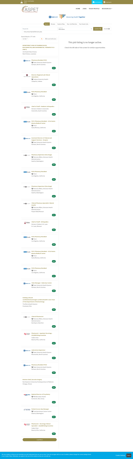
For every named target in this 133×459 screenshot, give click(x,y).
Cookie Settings (120, 455)
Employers (107, 2)
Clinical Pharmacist (37, 316)
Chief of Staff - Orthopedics (39, 222)
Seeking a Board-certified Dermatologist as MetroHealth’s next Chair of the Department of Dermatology (39, 300)
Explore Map (61, 24)
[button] (106, 29)
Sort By (24, 39)
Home (78, 9)
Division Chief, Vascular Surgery (32, 379)
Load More (40, 440)
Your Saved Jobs (83, 24)
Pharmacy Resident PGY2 (39, 365)
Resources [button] (106, 9)
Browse (53, 24)
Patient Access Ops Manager (40, 409)
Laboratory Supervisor (38, 350)
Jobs (84, 9)
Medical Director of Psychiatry (40, 394)
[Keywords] (40, 29)
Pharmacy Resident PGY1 (39, 60)
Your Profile (94, 9)
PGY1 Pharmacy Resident (39, 91)
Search (47, 24)
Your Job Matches (72, 24)
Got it (128, 455)
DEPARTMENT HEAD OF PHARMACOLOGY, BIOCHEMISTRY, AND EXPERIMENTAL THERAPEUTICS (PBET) (38, 47)
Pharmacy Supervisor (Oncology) (41, 155)
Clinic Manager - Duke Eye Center (41, 283)
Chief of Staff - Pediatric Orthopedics (42, 106)
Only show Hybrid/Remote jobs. (33, 32)
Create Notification (50, 39)
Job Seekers (97, 2)
